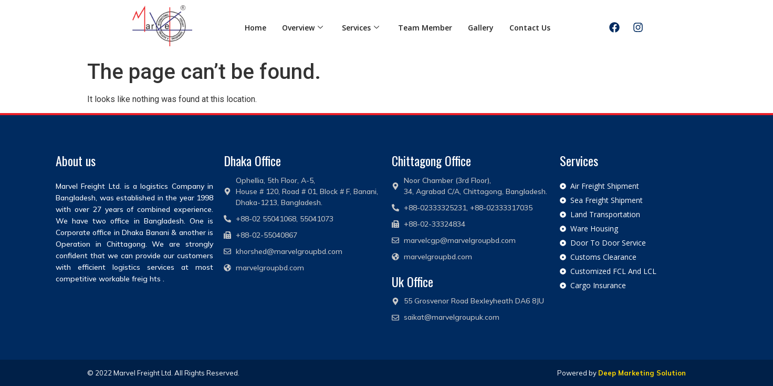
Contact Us (529, 28)
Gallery (481, 28)
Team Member (425, 28)
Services (360, 28)
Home (255, 28)
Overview (302, 28)
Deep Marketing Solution (642, 373)
